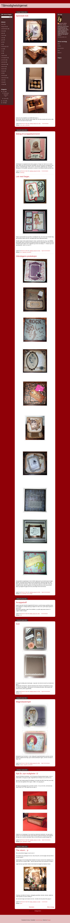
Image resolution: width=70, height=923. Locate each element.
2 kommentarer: (45, 123)
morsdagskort (4, 57)
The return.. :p (22, 850)
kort (21, 252)
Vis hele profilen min (62, 37)
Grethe (59, 46)
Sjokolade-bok (22, 16)
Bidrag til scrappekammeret (28, 134)
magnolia (24, 252)
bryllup (21, 764)
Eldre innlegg (50, 907)
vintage (30, 593)
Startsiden (31, 907)
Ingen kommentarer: (46, 250)
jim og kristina (61, 48)
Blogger (49, 920)
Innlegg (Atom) (38, 910)
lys (1, 53)
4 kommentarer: (45, 171)
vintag (2, 82)
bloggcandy (3, 26)
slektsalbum (3, 64)
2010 (4, 100)
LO (2, 51)
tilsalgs (2, 71)
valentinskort (4, 77)
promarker (29, 252)
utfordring (22, 172)
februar (5, 93)
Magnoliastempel (23, 702)
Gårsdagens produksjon (26, 256)
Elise (59, 43)
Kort (18, 624)
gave (24, 125)
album (2, 24)
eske (21, 125)
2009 (4, 102)
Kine (59, 50)
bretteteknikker (4, 28)
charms (3, 35)
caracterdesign (39, 920)
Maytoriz (59, 52)
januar (5, 98)
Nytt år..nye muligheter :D (27, 773)
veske (2, 79)
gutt (2, 42)
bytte (2, 33)
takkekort (3, 66)
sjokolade (27, 125)
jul (1, 44)
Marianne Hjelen (63, 23)
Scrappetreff (21, 602)
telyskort (3, 68)
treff (28, 593)
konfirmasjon (4, 46)
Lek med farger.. (23, 176)
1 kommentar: (45, 901)
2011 (4, 91)
